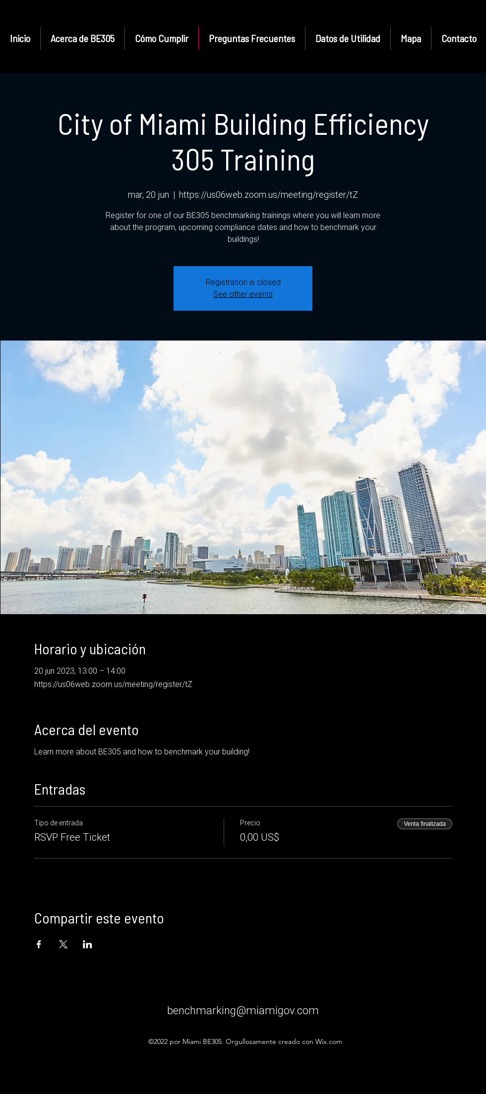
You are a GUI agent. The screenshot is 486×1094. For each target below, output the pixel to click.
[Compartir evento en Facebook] (39, 944)
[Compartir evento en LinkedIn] (87, 944)
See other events (243, 294)
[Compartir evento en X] (63, 944)
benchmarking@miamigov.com (243, 1010)
